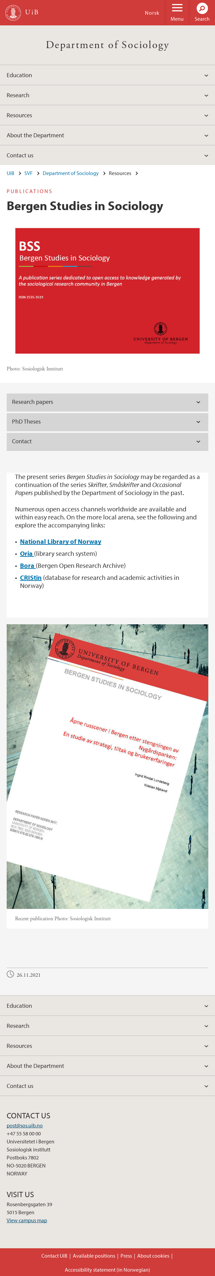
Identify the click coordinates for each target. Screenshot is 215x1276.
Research (18, 95)
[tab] (107, 402)
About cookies (153, 1255)
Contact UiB (54, 1255)
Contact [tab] (22, 441)
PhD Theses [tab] (26, 421)
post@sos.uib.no (25, 1125)
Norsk (152, 12)
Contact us (20, 155)
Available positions (94, 1255)
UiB (10, 173)
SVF (28, 173)
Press (126, 1255)
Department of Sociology (107, 45)
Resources (19, 115)
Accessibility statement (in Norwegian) (107, 1269)
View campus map (27, 1220)
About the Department (35, 135)
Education (19, 75)
